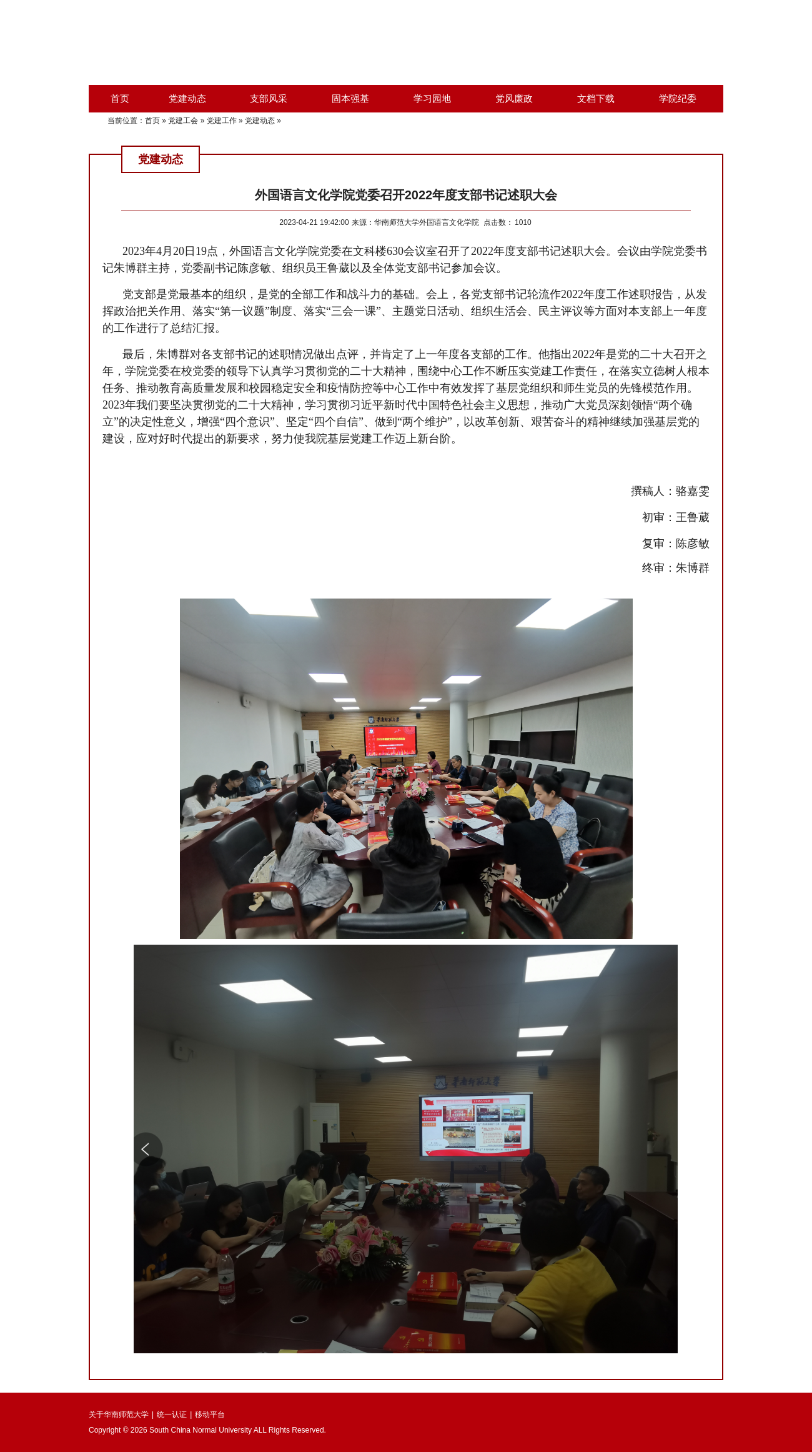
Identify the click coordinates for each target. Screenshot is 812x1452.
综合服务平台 (629, 37)
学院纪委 (677, 98)
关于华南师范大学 (119, 1414)
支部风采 (268, 98)
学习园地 (432, 98)
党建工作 (222, 120)
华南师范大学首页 (571, 37)
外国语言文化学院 (688, 37)
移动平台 (210, 1414)
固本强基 (350, 98)
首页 (120, 98)
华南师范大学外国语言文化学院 (262, 42)
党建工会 (183, 120)
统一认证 (172, 1414)
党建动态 (187, 98)
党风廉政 (514, 98)
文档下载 (596, 98)
